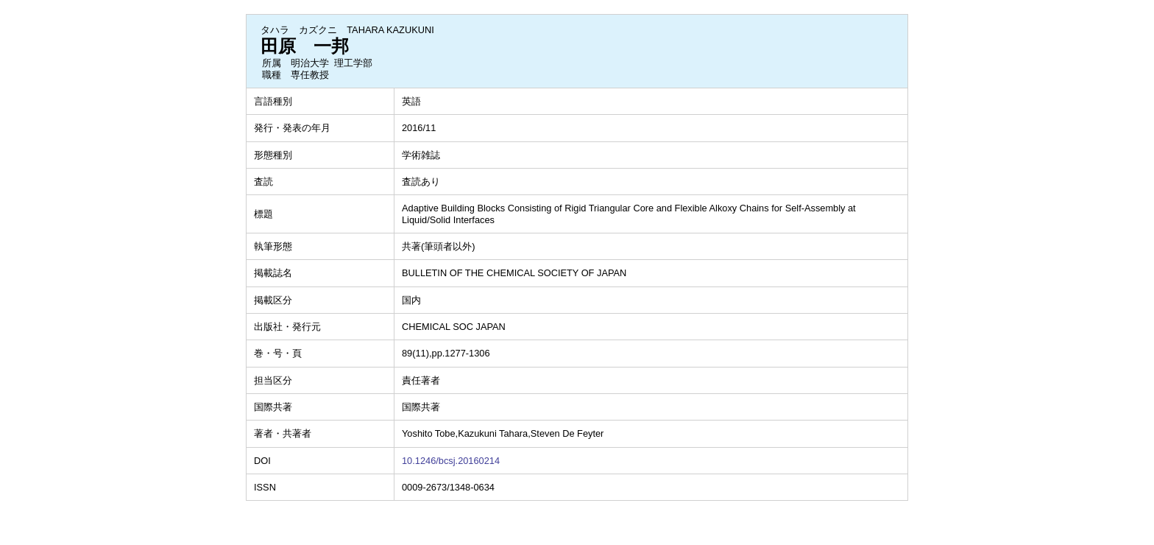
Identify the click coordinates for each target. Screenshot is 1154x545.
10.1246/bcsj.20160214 (451, 460)
